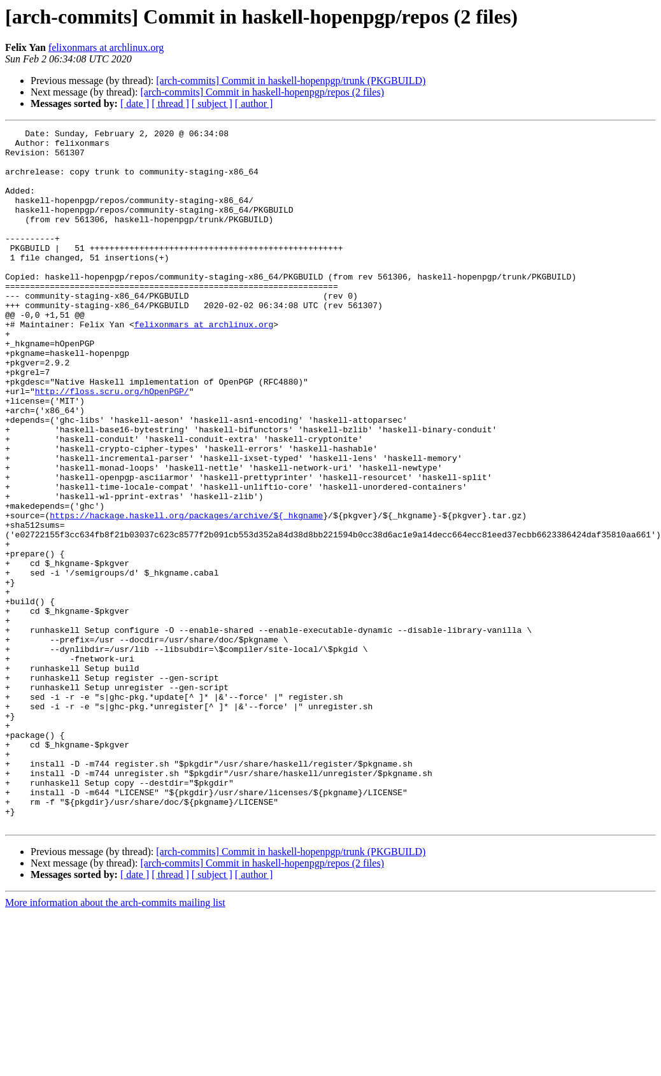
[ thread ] (170, 103)
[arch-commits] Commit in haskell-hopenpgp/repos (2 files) (262, 92)
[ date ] (134, 103)
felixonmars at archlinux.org (106, 47)
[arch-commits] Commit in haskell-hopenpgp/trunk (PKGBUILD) (290, 80)
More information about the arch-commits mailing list (115, 1042)
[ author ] (254, 103)
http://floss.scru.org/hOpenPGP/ (112, 444)
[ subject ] (212, 103)
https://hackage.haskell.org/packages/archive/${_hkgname (186, 593)
